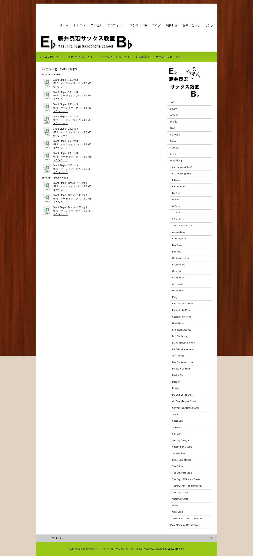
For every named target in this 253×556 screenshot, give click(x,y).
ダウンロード (60, 86)
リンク (209, 25)
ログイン (211, 538)
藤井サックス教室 (57, 11)
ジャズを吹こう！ (50, 56)
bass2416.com (176, 548)
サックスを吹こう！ (168, 56)
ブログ (156, 25)
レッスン (79, 25)
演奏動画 (171, 25)
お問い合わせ (191, 25)
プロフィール (115, 25)
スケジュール (138, 25)
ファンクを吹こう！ (80, 56)
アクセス (96, 25)
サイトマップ (58, 538)
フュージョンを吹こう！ (114, 56)
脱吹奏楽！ (143, 56)
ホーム (64, 25)
